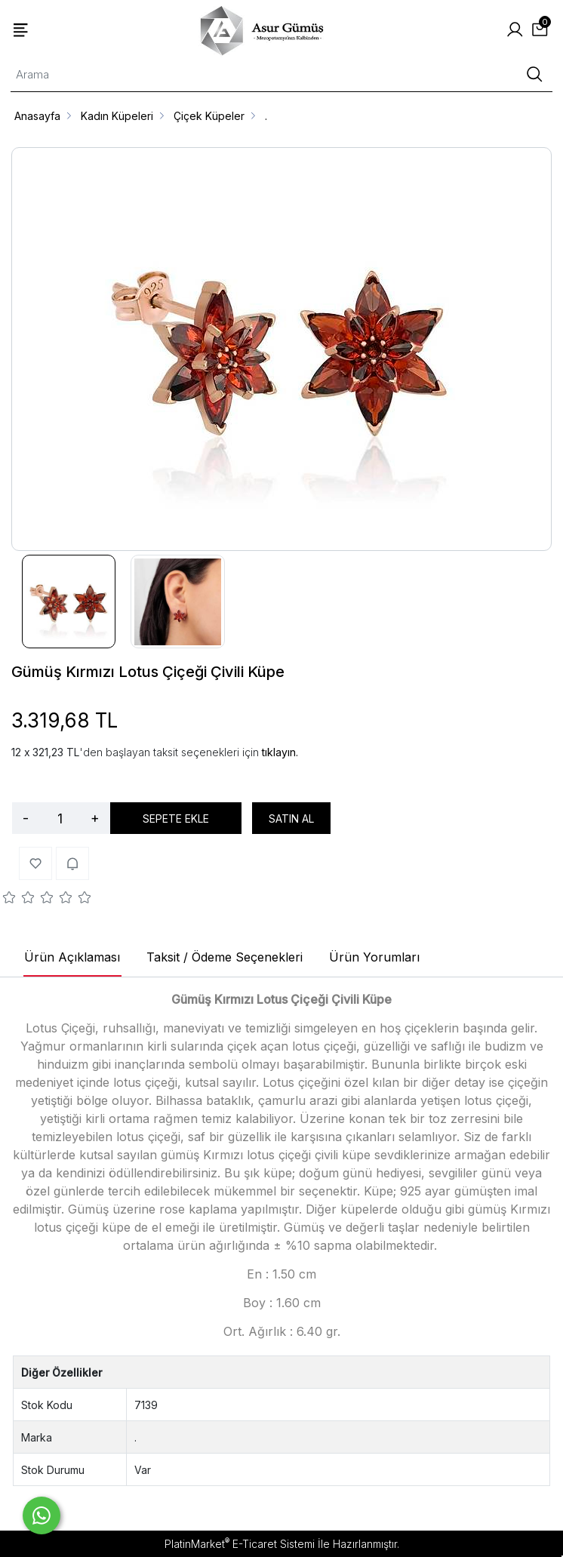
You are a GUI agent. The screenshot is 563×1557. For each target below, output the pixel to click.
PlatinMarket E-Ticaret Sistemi (240, 1543)
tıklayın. (280, 752)
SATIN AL (291, 818)
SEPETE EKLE (176, 818)
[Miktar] (59, 818)
